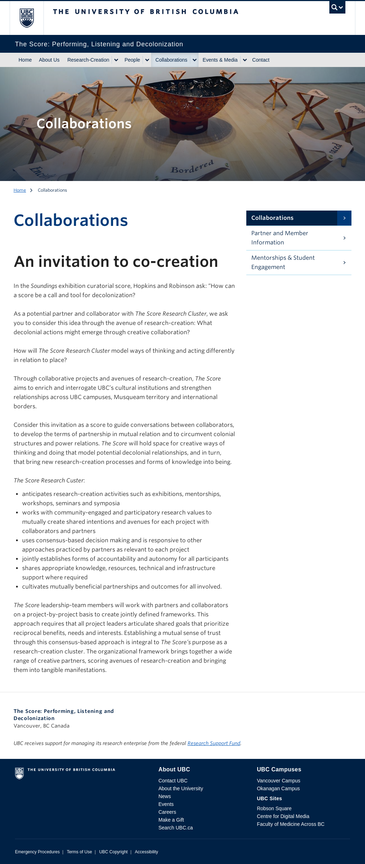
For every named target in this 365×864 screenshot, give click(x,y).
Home (25, 60)
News (164, 796)
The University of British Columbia (32, 18)
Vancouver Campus (278, 780)
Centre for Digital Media (283, 816)
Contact (260, 60)
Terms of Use (79, 851)
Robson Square (274, 808)
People (132, 60)
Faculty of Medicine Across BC (291, 824)
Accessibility (146, 851)
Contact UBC (172, 780)
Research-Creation (88, 60)
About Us (49, 60)
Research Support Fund (213, 743)
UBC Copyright (113, 851)
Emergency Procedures (37, 851)
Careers (167, 812)
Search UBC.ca (175, 828)
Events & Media (220, 60)
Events (166, 804)
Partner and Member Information (279, 238)
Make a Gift (171, 820)
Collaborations (171, 60)
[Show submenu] (116, 60)
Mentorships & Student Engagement (283, 262)
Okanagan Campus (278, 788)
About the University (180, 788)
